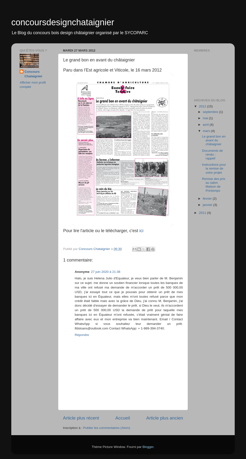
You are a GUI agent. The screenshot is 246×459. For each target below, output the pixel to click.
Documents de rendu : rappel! (212, 154)
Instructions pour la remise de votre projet (214, 168)
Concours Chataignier (33, 74)
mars (207, 131)
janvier (208, 205)
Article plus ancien (164, 417)
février (208, 198)
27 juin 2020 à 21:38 (105, 272)
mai (206, 118)
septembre (211, 112)
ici (141, 230)
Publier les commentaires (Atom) (106, 428)
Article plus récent (81, 417)
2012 (203, 106)
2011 (203, 213)
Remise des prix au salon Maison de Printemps (213, 184)
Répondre (82, 335)
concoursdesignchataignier (62, 22)
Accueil (122, 417)
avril (206, 124)
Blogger (148, 447)
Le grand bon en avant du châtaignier (214, 140)
